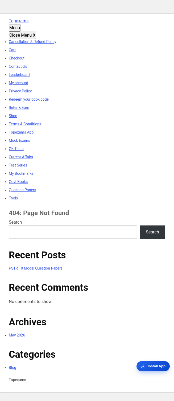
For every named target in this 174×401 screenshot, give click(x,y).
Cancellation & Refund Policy (32, 42)
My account (18, 83)
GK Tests (16, 149)
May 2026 (17, 335)
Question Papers (22, 190)
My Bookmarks (21, 173)
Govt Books (18, 182)
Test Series (18, 165)
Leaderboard (19, 74)
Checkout (16, 58)
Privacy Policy (20, 91)
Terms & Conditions (25, 124)
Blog (12, 367)
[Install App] (153, 366)
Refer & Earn (19, 107)
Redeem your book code (29, 99)
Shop (13, 116)
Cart (12, 50)
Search (15, 222)
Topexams (18, 20)
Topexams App (21, 132)
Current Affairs (21, 157)
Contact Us (18, 66)
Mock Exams (19, 140)
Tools (13, 198)
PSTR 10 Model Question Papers (36, 268)
